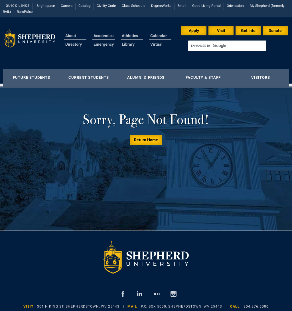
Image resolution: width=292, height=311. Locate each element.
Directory (73, 44)
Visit (221, 30)
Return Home (146, 137)
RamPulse (25, 12)
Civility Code (106, 6)
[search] (227, 46)
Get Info (248, 30)
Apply (194, 30)
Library (128, 44)
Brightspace (45, 6)
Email (181, 6)
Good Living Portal (206, 6)
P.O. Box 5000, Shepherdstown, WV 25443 (181, 304)
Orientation (235, 6)
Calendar (158, 35)
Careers (66, 6)
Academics (103, 35)
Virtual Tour (156, 47)
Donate (275, 30)
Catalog (84, 6)
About (70, 35)
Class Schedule (133, 6)
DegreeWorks (161, 6)
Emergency (104, 44)
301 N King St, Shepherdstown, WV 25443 (78, 304)
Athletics (130, 35)
